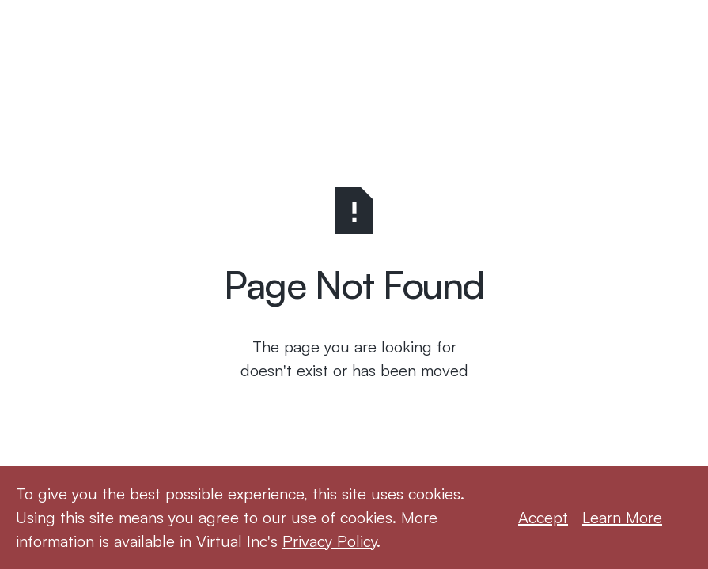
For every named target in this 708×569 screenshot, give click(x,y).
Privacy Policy (329, 541)
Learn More (622, 517)
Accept (543, 517)
